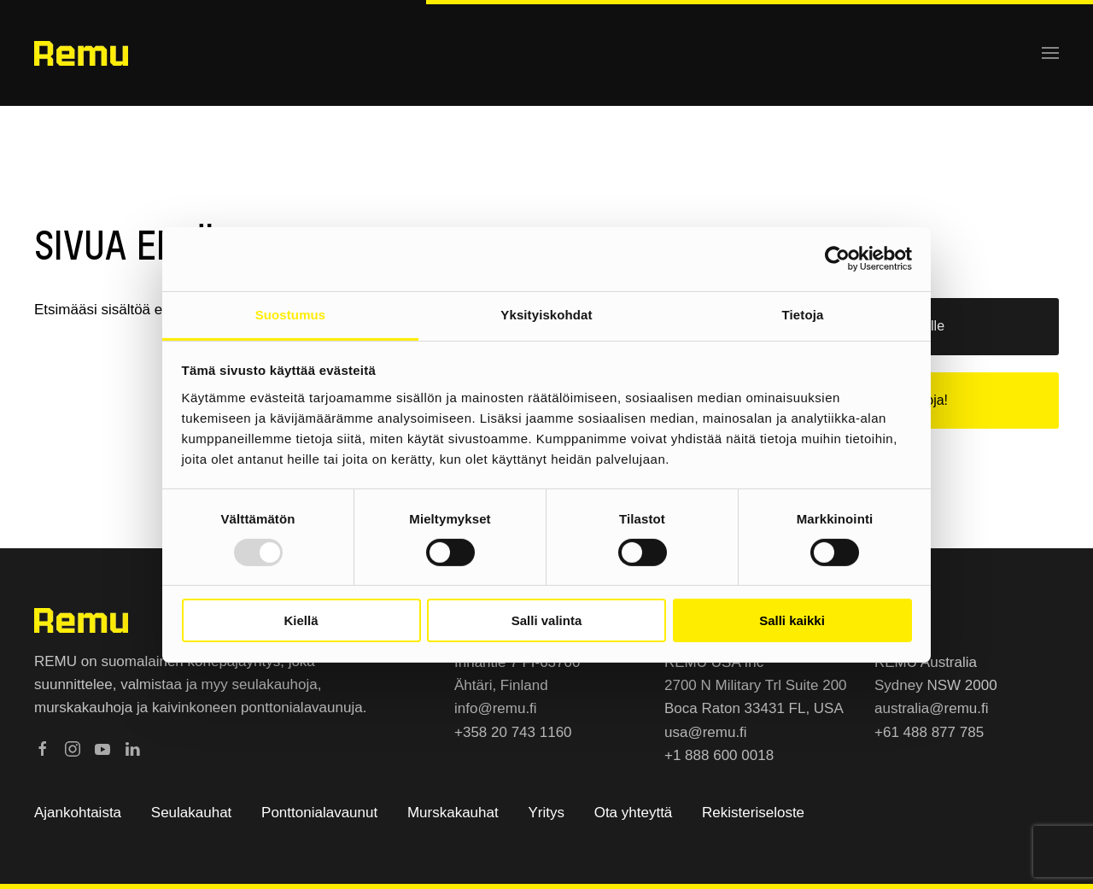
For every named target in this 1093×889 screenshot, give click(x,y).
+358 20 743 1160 (513, 732)
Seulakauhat (191, 812)
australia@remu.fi (931, 708)
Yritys (546, 812)
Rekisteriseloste (753, 812)
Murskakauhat (453, 812)
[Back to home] (81, 53)
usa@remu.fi (705, 732)
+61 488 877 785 (929, 732)
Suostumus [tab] (290, 314)
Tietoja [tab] (803, 314)
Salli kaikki (792, 620)
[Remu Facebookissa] (42, 748)
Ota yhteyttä (633, 812)
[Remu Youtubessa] (102, 748)
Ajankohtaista (77, 812)
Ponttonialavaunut (319, 812)
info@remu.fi (495, 708)
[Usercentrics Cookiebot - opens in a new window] (837, 259)
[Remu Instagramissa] (72, 748)
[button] (1050, 53)
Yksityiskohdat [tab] (546, 314)
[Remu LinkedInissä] (132, 748)
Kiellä (300, 620)
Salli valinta (546, 620)
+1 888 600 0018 (719, 755)
